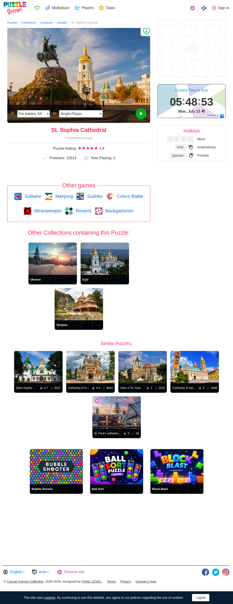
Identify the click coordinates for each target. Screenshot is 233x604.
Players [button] (90, 8)
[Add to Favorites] (145, 32)
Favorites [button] (39, 8)
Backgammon (119, 210)
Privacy (125, 580)
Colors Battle (129, 196)
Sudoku (94, 196)
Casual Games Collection (25, 580)
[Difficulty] (33, 113)
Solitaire (32, 196)
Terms (111, 580)
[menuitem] (39, 8)
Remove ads (74, 572)
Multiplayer (62, 8)
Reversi (82, 210)
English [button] (16, 572)
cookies (49, 597)
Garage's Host (146, 580)
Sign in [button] (223, 8)
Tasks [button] (112, 8)
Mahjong (63, 196)
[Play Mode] (81, 113)
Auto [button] (42, 572)
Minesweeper (47, 210)
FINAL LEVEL (91, 580)
